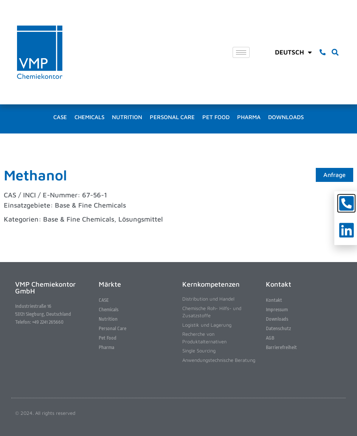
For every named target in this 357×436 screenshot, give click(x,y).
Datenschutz (278, 328)
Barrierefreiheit (281, 347)
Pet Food (216, 117)
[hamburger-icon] (241, 52)
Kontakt (274, 300)
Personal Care (172, 117)
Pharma (249, 117)
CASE (60, 117)
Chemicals (89, 117)
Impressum (277, 309)
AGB (270, 338)
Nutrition (127, 117)
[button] (335, 52)
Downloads (286, 117)
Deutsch (293, 52)
